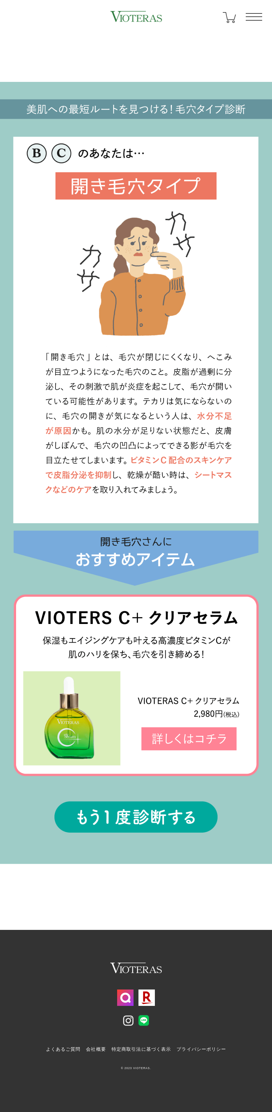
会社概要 (96, 1049)
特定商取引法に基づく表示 (141, 1049)
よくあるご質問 (63, 1049)
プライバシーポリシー (201, 1049)
